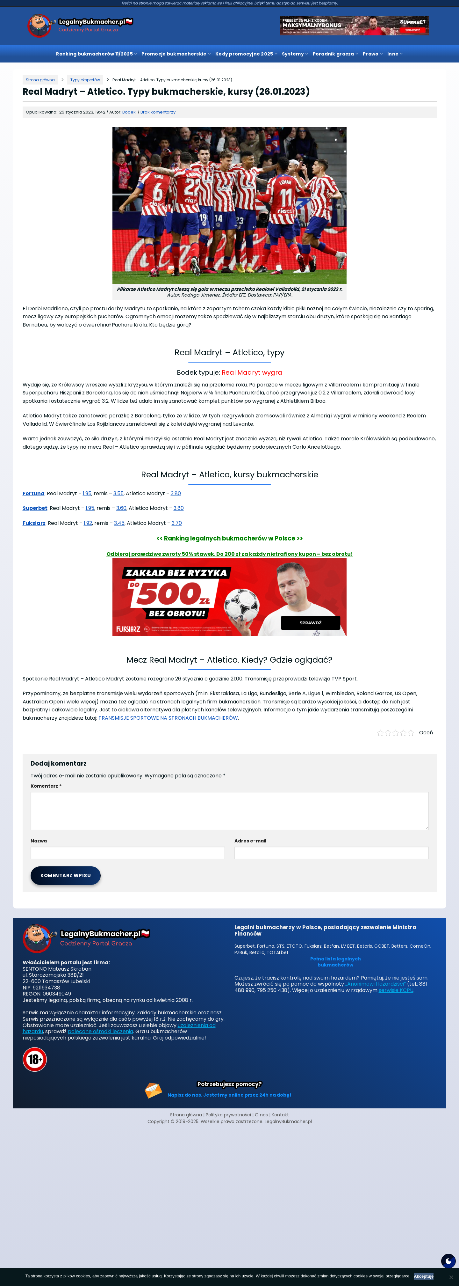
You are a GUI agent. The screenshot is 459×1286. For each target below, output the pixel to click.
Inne (395, 54)
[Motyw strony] (448, 1261)
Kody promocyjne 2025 (246, 54)
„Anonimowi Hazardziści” (375, 984)
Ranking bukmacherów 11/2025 (96, 54)
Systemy (295, 54)
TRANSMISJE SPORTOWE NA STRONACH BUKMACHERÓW (168, 718)
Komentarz (46, 786)
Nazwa (39, 841)
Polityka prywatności (228, 1115)
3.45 (119, 523)
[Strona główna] (40, 80)
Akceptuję (424, 1276)
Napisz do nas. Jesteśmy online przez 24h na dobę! (229, 1095)
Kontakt (280, 1115)
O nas (261, 1115)
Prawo (373, 54)
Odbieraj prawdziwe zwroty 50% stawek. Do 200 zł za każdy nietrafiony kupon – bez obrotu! (229, 554)
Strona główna (186, 1115)
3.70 (177, 523)
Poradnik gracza (336, 54)
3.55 (118, 493)
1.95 (87, 493)
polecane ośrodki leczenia (100, 1031)
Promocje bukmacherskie (176, 54)
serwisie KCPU (396, 990)
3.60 (121, 508)
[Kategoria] (85, 80)
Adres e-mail (250, 841)
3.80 (176, 493)
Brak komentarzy (158, 112)
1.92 (88, 523)
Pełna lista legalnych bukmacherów (335, 962)
